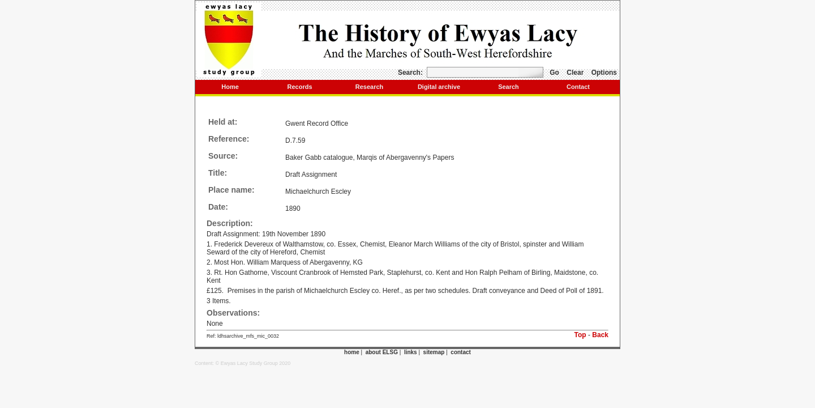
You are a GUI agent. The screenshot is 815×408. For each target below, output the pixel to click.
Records (299, 86)
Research (369, 86)
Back (600, 335)
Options (604, 72)
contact (461, 352)
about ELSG (382, 352)
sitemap (434, 352)
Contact (578, 86)
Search (508, 86)
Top (580, 335)
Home (230, 86)
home (351, 352)
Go (554, 72)
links (410, 352)
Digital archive (439, 86)
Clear (575, 72)
